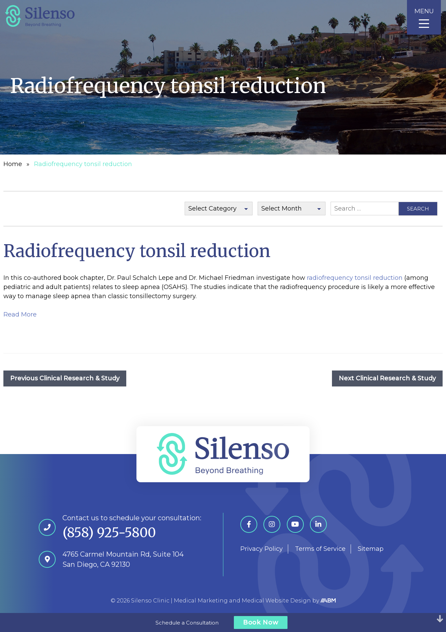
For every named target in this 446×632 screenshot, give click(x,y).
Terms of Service (320, 549)
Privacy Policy (261, 549)
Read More (20, 314)
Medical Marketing (201, 600)
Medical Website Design (276, 600)
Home (12, 164)
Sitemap (371, 549)
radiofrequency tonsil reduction (355, 278)
